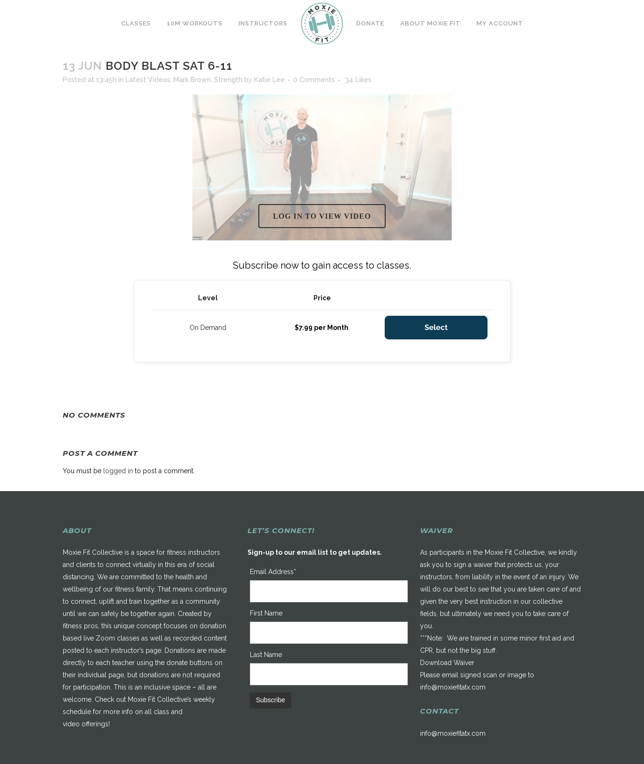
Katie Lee (269, 79)
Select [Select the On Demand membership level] (435, 327)
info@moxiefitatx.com (453, 687)
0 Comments (314, 79)
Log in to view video (322, 216)
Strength (228, 79)
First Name (266, 613)
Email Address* (273, 571)
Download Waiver (447, 662)
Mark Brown (192, 79)
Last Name (266, 654)
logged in (118, 471)
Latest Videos (147, 79)
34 (358, 79)
